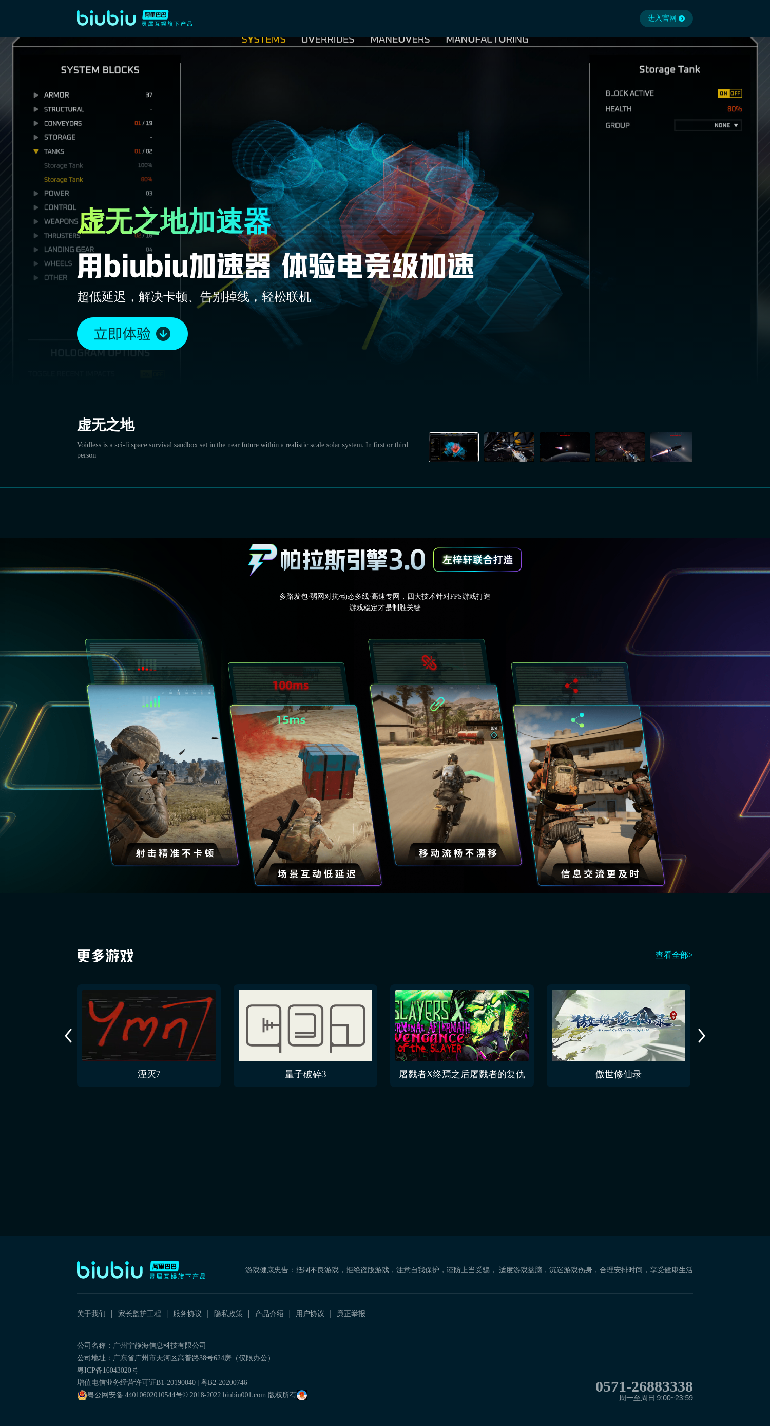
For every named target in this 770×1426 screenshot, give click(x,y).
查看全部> (674, 954)
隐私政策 (228, 1313)
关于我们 (91, 1313)
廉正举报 (351, 1313)
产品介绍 (269, 1313)
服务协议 (187, 1313)
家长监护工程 (139, 1313)
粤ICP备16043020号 (108, 1370)
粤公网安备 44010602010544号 (130, 1395)
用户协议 (310, 1313)
